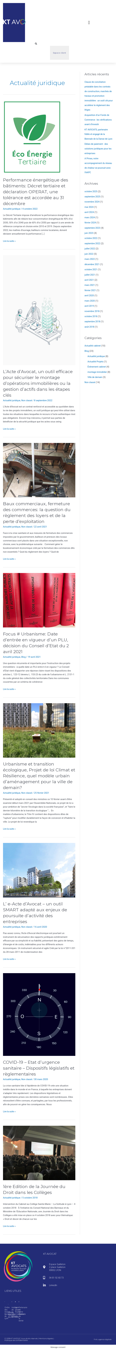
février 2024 (90, 224)
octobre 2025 (91, 194)
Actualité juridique (12, 208)
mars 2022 (90, 260)
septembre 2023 (93, 229)
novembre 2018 (92, 311)
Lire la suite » (9, 240)
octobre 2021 (91, 270)
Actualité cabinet (93, 345)
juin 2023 (89, 234)
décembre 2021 (92, 265)
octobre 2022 (91, 239)
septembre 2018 (93, 321)
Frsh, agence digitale (102, 1339)
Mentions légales (46, 1338)
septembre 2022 (93, 245)
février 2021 (90, 291)
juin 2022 (89, 255)
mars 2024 (90, 219)
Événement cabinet (97, 366)
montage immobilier (98, 371)
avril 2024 (89, 214)
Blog (24, 657)
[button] (89, 22)
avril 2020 (89, 296)
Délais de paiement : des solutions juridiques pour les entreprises (99, 152)
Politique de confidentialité (16, 1340)
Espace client (59, 53)
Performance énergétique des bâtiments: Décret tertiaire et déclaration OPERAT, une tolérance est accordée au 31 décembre (37, 191)
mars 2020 (90, 301)
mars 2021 (90, 285)
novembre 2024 (92, 204)
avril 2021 (89, 280)
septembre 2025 (93, 199)
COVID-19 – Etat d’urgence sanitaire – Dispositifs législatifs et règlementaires (37, 1068)
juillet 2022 (90, 250)
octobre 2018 (91, 316)
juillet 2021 (90, 275)
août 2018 (90, 326)
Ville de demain (95, 376)
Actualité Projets (96, 361)
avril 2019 (89, 306)
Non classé (27, 400)
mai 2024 (89, 209)
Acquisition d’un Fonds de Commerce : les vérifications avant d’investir (98, 119)
